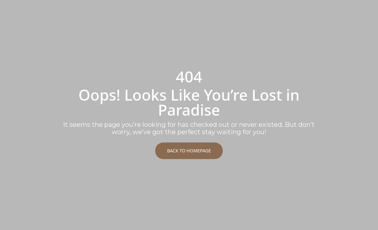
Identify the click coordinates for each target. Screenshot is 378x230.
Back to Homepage (189, 151)
